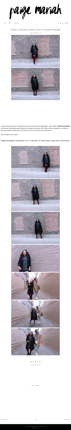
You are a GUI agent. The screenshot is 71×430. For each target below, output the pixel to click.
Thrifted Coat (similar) (7, 140)
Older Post (67, 419)
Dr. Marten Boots (44, 140)
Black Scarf (55, 140)
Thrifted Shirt (19, 140)
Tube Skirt (34, 140)
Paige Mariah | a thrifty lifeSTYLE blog (39, 426)
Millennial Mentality (64, 126)
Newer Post (4, 419)
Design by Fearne (35, 427)
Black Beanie (65, 140)
